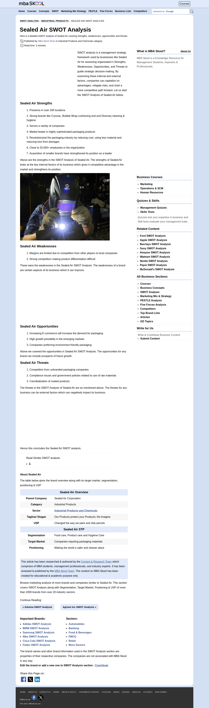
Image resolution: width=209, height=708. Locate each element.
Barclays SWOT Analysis (155, 244)
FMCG (72, 636)
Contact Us (45, 692)
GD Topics (146, 321)
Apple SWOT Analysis (153, 240)
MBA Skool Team (46, 41)
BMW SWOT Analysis (36, 628)
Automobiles (76, 624)
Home (22, 692)
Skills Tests (147, 212)
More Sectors (77, 645)
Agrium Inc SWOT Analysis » (79, 607)
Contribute (101, 665)
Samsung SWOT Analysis (38, 632)
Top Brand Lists (150, 313)
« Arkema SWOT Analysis (37, 607)
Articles (145, 317)
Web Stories (161, 692)
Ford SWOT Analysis (153, 235)
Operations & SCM (151, 188)
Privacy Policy (69, 692)
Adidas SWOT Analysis (37, 624)
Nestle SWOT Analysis (154, 261)
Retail (72, 640)
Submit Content (150, 338)
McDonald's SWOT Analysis (157, 269)
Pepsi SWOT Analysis (153, 265)
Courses (184, 3)
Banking (74, 628)
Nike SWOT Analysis (35, 636)
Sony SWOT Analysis (153, 248)
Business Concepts (152, 287)
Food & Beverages (80, 632)
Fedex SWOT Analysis (36, 645)
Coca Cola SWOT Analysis (39, 640)
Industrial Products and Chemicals (75, 510)
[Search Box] (170, 11)
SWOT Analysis (150, 292)
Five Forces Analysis (153, 304)
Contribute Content (89, 692)
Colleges (106, 692)
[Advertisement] (47, 74)
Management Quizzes (153, 207)
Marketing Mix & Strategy (155, 296)
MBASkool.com (34, 704)
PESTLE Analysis (151, 300)
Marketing (146, 184)
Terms (56, 692)
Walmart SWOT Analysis (155, 256)
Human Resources (151, 192)
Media (116, 692)
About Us (186, 51)
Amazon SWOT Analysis (155, 252)
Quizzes (125, 692)
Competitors (148, 308)
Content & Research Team (96, 561)
